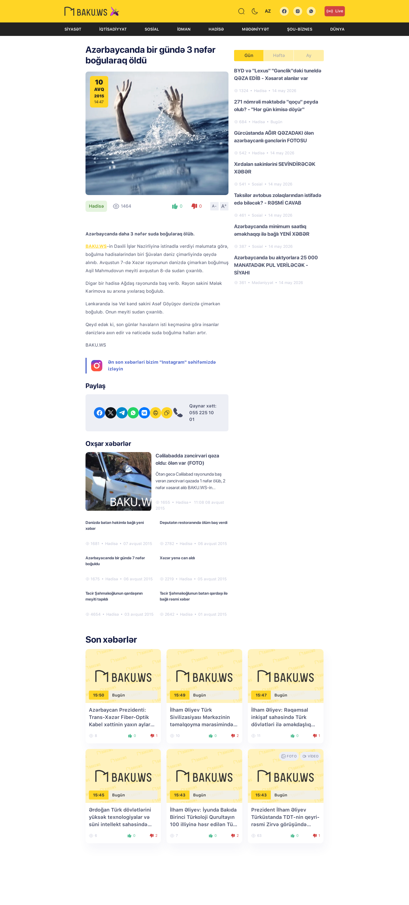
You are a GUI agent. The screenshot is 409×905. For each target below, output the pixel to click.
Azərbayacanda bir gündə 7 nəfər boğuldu (115, 561)
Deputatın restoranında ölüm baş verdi (193, 522)
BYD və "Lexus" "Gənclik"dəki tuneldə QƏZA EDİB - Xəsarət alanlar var (277, 74)
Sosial (152, 29)
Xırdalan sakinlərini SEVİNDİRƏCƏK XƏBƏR (274, 168)
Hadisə (216, 29)
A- (214, 206)
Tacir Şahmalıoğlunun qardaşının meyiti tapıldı (114, 596)
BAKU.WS (96, 246)
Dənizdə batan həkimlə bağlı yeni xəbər (115, 525)
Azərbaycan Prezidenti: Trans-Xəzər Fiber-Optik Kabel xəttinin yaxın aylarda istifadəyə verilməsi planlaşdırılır (122, 724)
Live (334, 11)
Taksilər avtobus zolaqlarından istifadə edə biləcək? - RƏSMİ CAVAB (277, 199)
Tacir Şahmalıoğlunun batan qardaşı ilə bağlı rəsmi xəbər (194, 596)
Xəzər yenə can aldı (177, 558)
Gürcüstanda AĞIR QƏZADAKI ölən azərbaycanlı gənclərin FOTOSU (274, 136)
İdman (184, 29)
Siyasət (72, 29)
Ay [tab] (308, 55)
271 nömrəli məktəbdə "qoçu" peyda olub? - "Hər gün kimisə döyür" (276, 105)
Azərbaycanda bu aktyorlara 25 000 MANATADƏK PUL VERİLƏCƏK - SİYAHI (276, 265)
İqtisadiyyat (113, 29)
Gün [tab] (248, 55)
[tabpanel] (279, 176)
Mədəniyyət (255, 29)
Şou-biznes (299, 29)
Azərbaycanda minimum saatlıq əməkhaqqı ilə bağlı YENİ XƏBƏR (271, 230)
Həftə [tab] (279, 55)
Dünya (337, 29)
